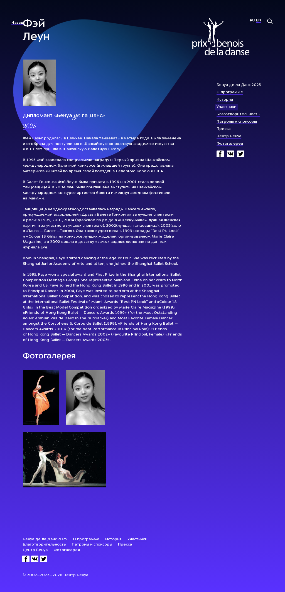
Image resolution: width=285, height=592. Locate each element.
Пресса (223, 129)
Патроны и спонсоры (237, 122)
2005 (29, 126)
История (225, 100)
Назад (17, 23)
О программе (230, 92)
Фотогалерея (230, 144)
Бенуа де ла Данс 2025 (239, 85)
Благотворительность (238, 114)
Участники (226, 107)
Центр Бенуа (229, 136)
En (258, 20)
